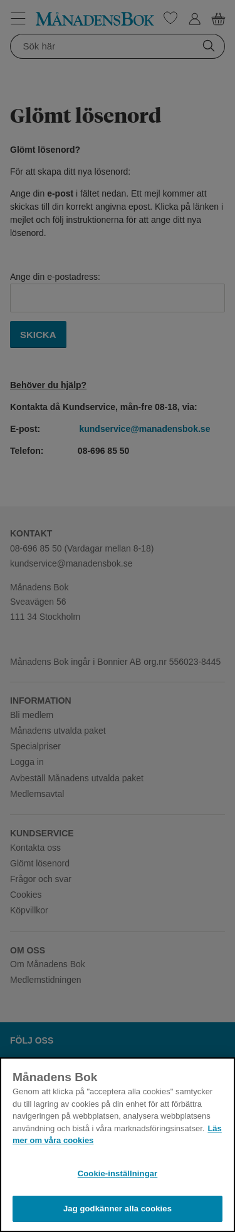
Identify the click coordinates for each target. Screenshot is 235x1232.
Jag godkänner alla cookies (117, 1208)
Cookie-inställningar (118, 1173)
